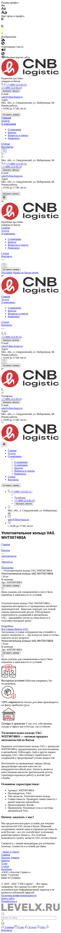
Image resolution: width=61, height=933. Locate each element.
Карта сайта (7, 898)
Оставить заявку (11, 114)
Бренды (12, 132)
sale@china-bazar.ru (12, 97)
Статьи (5, 143)
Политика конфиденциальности (18, 895)
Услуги (5, 121)
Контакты (7, 147)
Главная (6, 117)
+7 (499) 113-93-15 (16, 84)
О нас (4, 863)
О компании (8, 124)
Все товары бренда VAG (14, 629)
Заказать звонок (11, 91)
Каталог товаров (10, 857)
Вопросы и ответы (18, 135)
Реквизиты (14, 138)
